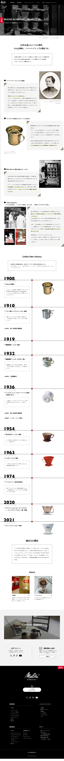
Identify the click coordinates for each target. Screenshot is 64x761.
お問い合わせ (43, 734)
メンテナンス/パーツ (15, 744)
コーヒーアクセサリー (15, 717)
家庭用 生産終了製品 (44, 738)
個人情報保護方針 (32, 754)
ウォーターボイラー (14, 738)
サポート (38, 2)
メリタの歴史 (43, 715)
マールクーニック (26, 738)
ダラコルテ (25, 735)
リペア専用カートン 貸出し (46, 741)
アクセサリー (13, 742)
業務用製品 (19, 2)
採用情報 (42, 713)
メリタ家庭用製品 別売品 (45, 736)
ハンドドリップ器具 (14, 714)
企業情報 (42, 710)
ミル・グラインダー (14, 716)
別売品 (12, 721)
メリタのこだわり (44, 717)
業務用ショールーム (44, 711)
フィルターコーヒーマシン (16, 737)
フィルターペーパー (14, 719)
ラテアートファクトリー (28, 740)
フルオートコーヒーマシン (16, 735)
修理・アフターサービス (45, 732)
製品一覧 (12, 723)
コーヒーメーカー (14, 712)
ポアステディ (25, 737)
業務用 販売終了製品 (44, 739)
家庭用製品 (12, 2)
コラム (42, 718)
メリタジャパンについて (29, 2)
